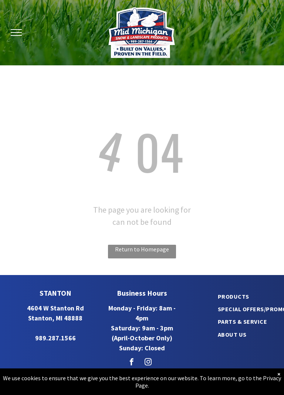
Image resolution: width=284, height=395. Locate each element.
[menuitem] (233, 296)
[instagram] (148, 363)
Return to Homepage (142, 249)
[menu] (16, 32)
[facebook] (131, 363)
